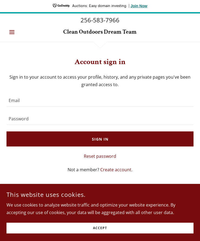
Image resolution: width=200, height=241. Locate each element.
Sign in (100, 139)
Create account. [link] (116, 170)
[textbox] (100, 101)
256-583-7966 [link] (100, 20)
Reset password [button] (100, 156)
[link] (100, 32)
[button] (20, 32)
